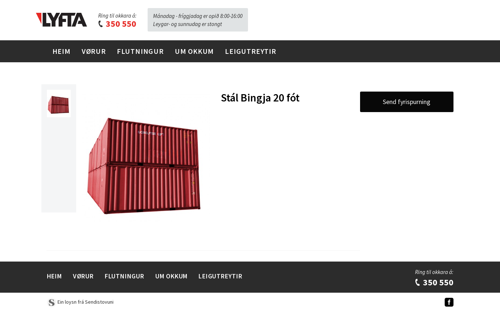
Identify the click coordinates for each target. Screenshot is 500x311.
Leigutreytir (250, 51)
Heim (61, 51)
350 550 (116, 23)
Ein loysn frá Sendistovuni (80, 302)
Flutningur (140, 51)
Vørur (94, 51)
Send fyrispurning (406, 101)
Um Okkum (194, 51)
